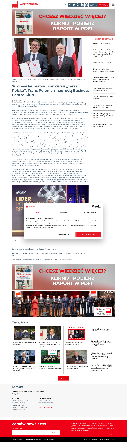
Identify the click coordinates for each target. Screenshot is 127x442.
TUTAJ (74, 253)
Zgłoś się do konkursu (103, 4)
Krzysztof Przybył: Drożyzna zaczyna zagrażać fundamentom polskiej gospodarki (101, 343)
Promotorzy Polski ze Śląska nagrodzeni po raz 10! (102, 89)
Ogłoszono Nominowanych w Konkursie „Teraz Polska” (102, 106)
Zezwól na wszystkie (88, 234)
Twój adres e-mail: (17, 428)
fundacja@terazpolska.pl (19, 402)
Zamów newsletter (93, 4)
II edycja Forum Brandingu (101, 43)
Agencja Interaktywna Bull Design (107, 439)
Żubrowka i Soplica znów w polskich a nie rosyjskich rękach (103, 70)
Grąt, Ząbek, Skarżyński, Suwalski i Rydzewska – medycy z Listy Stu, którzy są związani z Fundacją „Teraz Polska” (104, 53)
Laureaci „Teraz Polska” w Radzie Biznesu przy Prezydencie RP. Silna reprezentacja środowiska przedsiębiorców (102, 367)
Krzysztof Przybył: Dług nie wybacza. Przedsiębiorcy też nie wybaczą (103, 116)
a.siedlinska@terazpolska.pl (45, 402)
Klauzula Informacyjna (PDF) (46, 407)
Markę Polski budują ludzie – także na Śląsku (102, 125)
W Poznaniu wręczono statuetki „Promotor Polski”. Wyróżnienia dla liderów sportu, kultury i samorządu (101, 355)
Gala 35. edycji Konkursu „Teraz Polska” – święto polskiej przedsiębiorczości (103, 80)
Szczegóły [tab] (63, 212)
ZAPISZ (52, 433)
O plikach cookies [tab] (90, 212)
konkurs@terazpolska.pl (66, 260)
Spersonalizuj (63, 234)
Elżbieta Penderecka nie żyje (102, 62)
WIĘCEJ (63, 378)
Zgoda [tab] (37, 212)
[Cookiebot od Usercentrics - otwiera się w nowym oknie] (93, 206)
